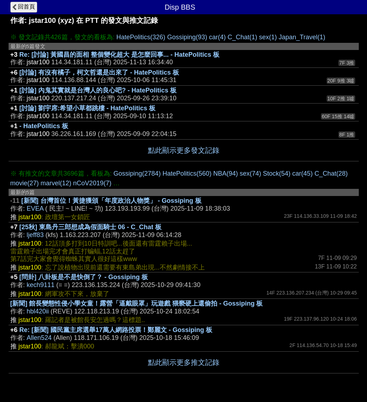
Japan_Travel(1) (302, 37)
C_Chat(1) (242, 37)
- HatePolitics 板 (43, 126)
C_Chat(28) (331, 173)
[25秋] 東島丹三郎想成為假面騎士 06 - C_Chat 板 (90, 227)
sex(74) (250, 173)
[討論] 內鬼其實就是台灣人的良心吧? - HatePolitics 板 (98, 90)
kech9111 (41, 284)
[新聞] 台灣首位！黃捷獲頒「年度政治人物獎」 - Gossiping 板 (111, 200)
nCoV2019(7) (92, 183)
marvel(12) (56, 183)
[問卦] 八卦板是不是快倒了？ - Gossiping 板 (83, 277)
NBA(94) (225, 173)
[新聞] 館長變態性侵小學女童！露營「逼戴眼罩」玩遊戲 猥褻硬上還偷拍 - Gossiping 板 (136, 303)
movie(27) (24, 183)
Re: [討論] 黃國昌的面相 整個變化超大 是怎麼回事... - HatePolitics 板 (119, 54)
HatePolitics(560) (187, 173)
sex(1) (268, 37)
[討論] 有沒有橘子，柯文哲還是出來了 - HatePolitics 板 (99, 72)
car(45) (302, 173)
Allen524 (39, 337)
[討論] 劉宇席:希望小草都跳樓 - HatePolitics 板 (87, 108)
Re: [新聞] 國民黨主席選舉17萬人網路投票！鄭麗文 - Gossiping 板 (115, 329)
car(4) (217, 37)
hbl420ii (38, 311)
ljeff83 (35, 234)
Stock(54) (277, 173)
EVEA (35, 208)
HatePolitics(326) (140, 37)
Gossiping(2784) (137, 173)
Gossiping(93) (187, 37)
